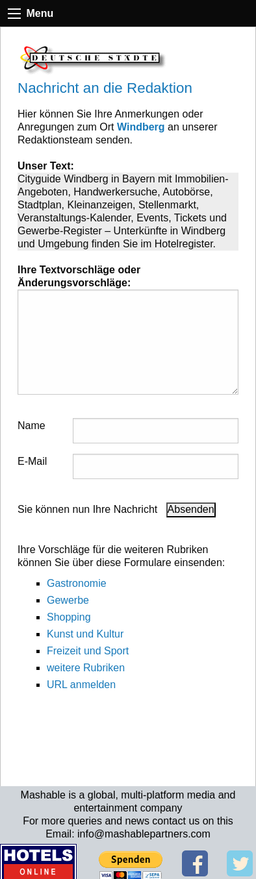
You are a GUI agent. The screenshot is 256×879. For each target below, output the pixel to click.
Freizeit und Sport (88, 650)
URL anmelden (81, 684)
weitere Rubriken (86, 667)
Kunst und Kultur (85, 633)
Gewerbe (68, 600)
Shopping (69, 617)
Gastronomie (77, 583)
